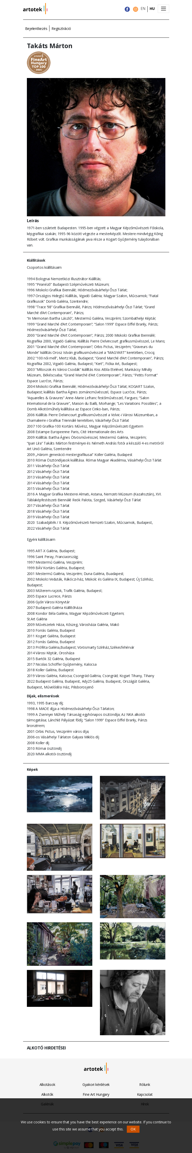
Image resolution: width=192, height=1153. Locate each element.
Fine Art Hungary (96, 1094)
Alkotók (47, 1094)
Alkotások (47, 1084)
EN (143, 8)
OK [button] (133, 1129)
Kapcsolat (145, 1094)
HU (152, 8)
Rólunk (144, 1084)
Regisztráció (61, 28)
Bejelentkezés (36, 28)
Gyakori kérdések (96, 1084)
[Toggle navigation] (163, 9)
